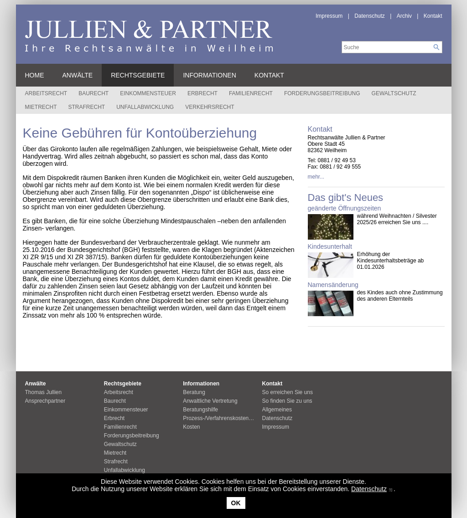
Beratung (194, 392)
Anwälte (77, 75)
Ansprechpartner (45, 401)
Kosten (191, 427)
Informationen (209, 75)
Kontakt (433, 16)
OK (236, 503)
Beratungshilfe (200, 409)
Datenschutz (369, 488)
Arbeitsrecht (46, 93)
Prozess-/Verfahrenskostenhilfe (221, 418)
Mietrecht (41, 107)
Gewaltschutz (394, 93)
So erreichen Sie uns (287, 392)
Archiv (404, 16)
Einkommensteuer (148, 93)
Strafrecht (86, 107)
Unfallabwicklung (145, 107)
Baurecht (93, 93)
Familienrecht (251, 93)
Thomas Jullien (43, 392)
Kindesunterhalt (330, 246)
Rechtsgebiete (138, 75)
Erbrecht (202, 93)
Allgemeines (277, 409)
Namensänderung (333, 284)
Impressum (329, 16)
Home (34, 75)
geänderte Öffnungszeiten (344, 208)
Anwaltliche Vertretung (210, 401)
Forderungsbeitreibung (322, 93)
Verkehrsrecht (209, 107)
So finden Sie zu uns (287, 401)
